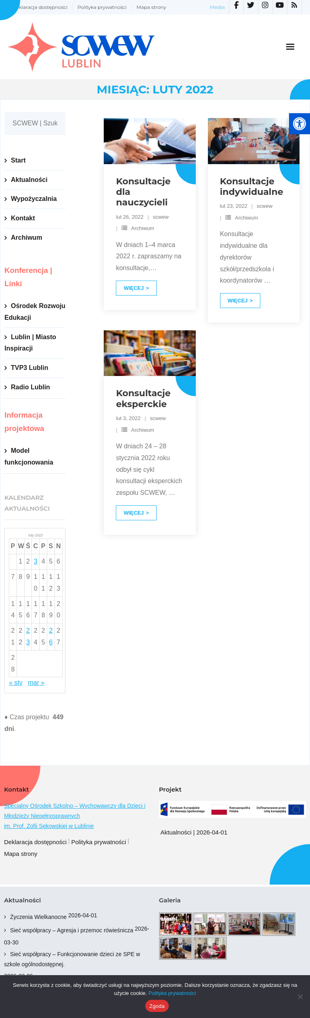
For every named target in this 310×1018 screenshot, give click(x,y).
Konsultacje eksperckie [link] (143, 398)
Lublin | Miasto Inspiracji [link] (30, 343)
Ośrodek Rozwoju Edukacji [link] (34, 311)
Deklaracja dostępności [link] (39, 7)
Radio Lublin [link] (30, 387)
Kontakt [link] (23, 218)
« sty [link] (16, 682)
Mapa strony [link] (151, 7)
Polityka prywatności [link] (102, 7)
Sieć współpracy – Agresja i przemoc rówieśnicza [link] (71, 930)
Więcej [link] (134, 288)
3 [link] (36, 561)
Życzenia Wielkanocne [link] (38, 917)
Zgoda (157, 1006)
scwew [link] (161, 217)
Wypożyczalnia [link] (34, 198)
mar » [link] (36, 682)
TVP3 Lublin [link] (29, 367)
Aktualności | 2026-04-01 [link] (194, 832)
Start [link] (18, 160)
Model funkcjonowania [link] (28, 456)
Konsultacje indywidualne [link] (251, 186)
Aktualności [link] (29, 179)
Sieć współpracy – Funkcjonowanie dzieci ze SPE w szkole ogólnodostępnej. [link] (72, 959)
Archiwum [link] (142, 228)
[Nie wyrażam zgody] (300, 997)
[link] (299, 123)
